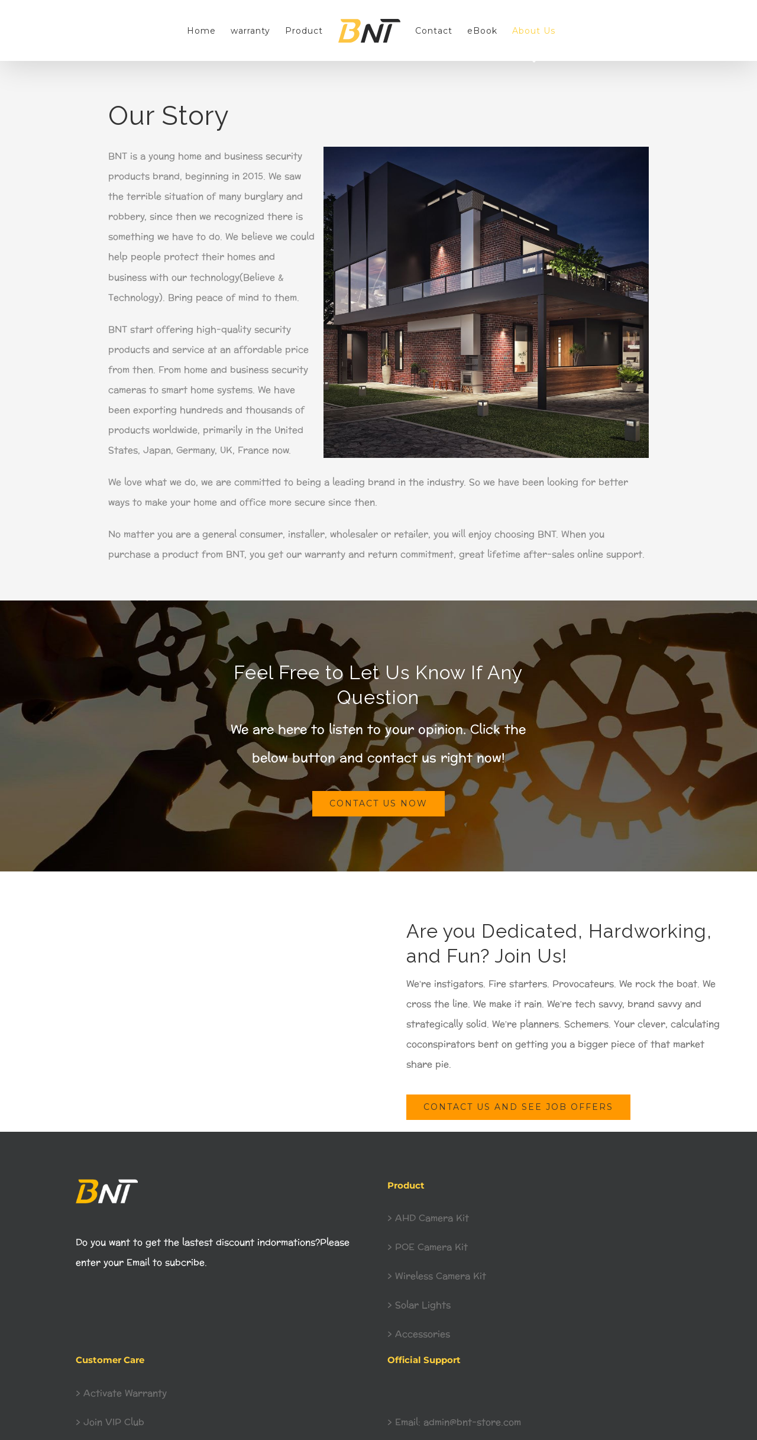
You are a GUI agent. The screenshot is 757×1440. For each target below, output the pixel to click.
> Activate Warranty (121, 1394)
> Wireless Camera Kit (438, 1276)
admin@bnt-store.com (470, 1423)
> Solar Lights (419, 1305)
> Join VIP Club (110, 1423)
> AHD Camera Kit (428, 1218)
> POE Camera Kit (427, 1247)
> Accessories (418, 1334)
